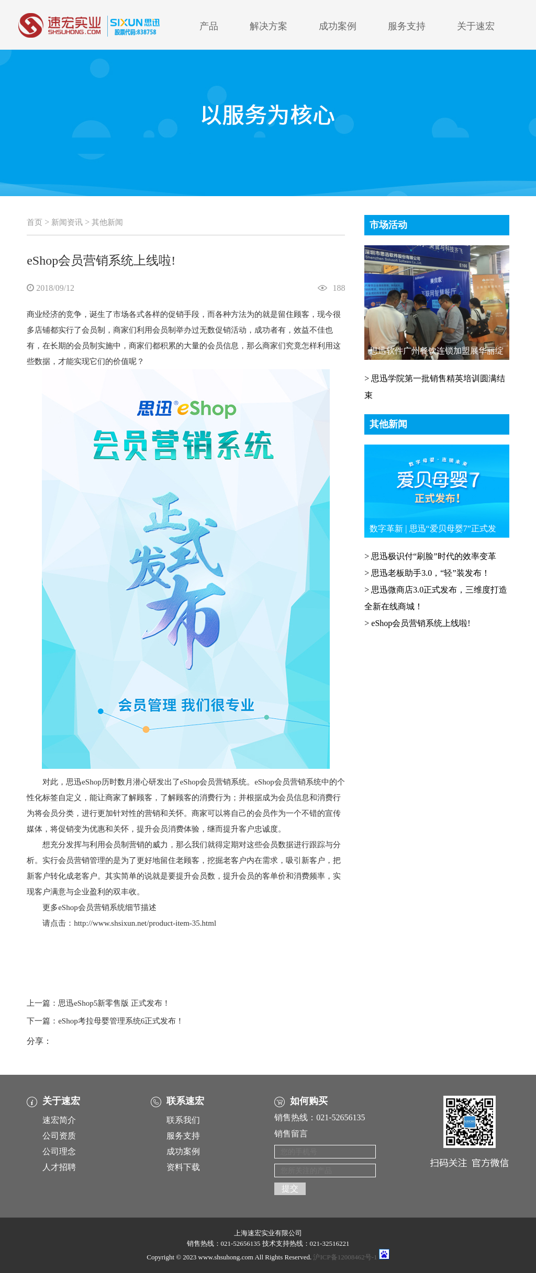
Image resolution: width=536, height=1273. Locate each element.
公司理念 (59, 1151)
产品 (208, 26)
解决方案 (268, 26)
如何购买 (309, 1101)
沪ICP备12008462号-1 (345, 1257)
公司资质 (59, 1135)
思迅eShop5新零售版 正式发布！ (114, 1003)
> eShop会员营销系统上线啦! (417, 623)
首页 (34, 222)
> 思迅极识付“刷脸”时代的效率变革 (430, 556)
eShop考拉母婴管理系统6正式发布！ (121, 1021)
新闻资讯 (67, 222)
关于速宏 (476, 26)
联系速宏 (185, 1101)
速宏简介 (59, 1120)
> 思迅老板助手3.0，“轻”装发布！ (426, 573)
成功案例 (337, 26)
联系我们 (183, 1120)
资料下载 (183, 1167)
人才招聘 (59, 1167)
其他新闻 (107, 222)
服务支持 (407, 26)
